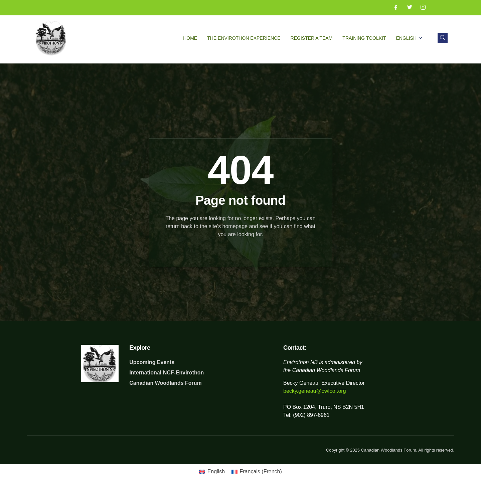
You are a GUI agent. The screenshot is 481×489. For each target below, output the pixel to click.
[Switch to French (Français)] (256, 471)
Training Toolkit (364, 38)
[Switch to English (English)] (212, 471)
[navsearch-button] (443, 38)
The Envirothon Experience (243, 38)
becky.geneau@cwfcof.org (314, 391)
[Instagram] (421, 8)
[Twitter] (407, 8)
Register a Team (312, 38)
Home (190, 38)
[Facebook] (393, 8)
